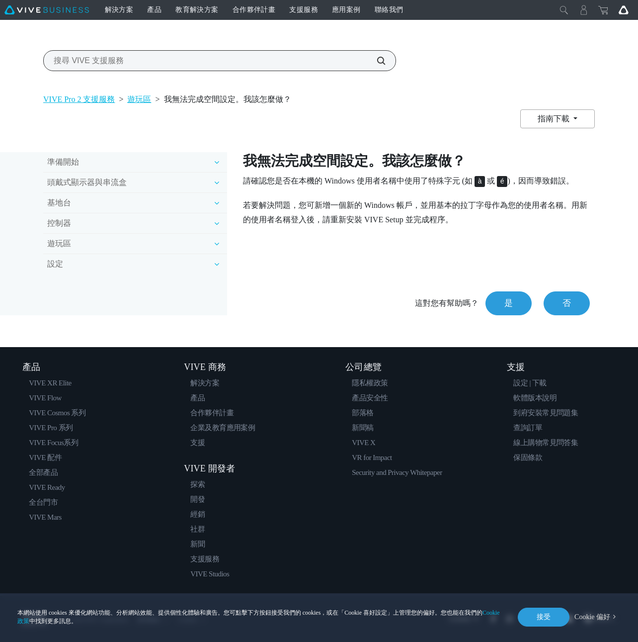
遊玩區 (139, 99)
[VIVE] (46, 10)
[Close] (564, 10)
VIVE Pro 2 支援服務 (79, 99)
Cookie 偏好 (592, 617)
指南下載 (554, 118)
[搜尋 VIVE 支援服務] (376, 61)
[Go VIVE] (624, 10)
